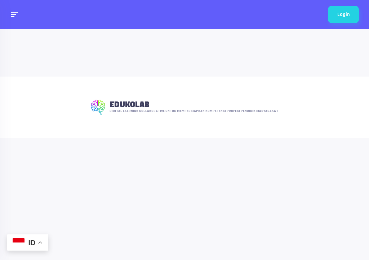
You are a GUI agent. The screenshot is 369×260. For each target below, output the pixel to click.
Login (343, 14)
